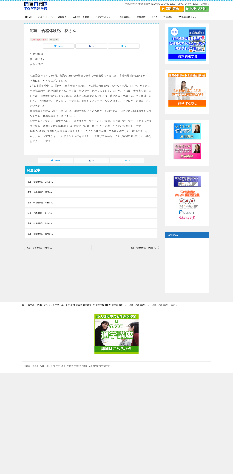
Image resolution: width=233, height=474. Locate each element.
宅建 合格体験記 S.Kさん (40, 213)
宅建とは (42, 17)
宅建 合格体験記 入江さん (40, 182)
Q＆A (154, 17)
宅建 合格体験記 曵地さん (40, 234)
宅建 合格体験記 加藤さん (40, 223)
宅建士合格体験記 (38, 39)
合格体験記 (124, 17)
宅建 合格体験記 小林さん (40, 203)
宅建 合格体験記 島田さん (40, 192)
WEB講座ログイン (188, 17)
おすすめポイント (104, 17)
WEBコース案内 (81, 17)
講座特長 (62, 17)
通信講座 (54, 39)
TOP (74, 305)
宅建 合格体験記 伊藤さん (143, 248)
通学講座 (167, 17)
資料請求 (141, 17)
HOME (28, 17)
